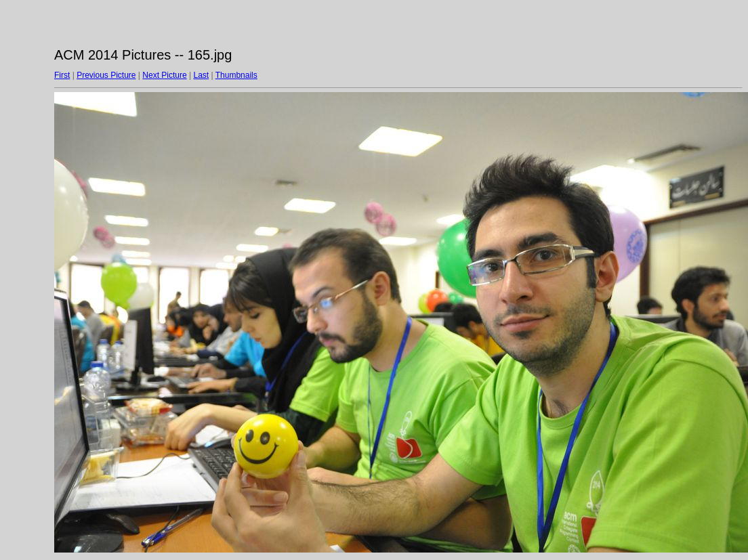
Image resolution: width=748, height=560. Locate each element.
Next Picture (164, 75)
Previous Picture (106, 75)
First (62, 75)
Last (201, 75)
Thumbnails (236, 75)
